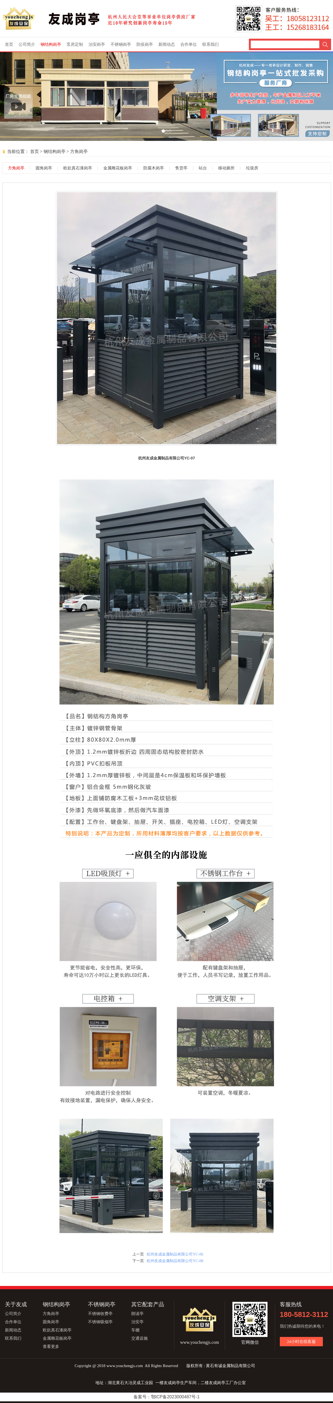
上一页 (138, 1254)
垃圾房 (252, 168)
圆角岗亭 (44, 168)
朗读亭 (137, 1313)
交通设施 (139, 1338)
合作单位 (188, 44)
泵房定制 (75, 44)
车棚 (135, 1330)
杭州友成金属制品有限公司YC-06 (175, 1254)
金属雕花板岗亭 (117, 168)
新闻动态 (166, 44)
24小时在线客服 (301, 1341)
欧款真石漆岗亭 (77, 168)
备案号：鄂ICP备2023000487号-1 (166, 1397)
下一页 (138, 1261)
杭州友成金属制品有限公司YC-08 (175, 1261)
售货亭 (181, 168)
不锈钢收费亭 (100, 1313)
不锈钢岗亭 (120, 44)
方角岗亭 (79, 151)
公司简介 (27, 44)
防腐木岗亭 (153, 168)
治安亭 (137, 1322)
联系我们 (210, 44)
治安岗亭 (97, 44)
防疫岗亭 (144, 44)
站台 (203, 168)
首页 (9, 44)
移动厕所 (226, 168)
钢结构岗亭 (51, 44)
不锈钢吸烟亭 (100, 1322)
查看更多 (51, 1346)
